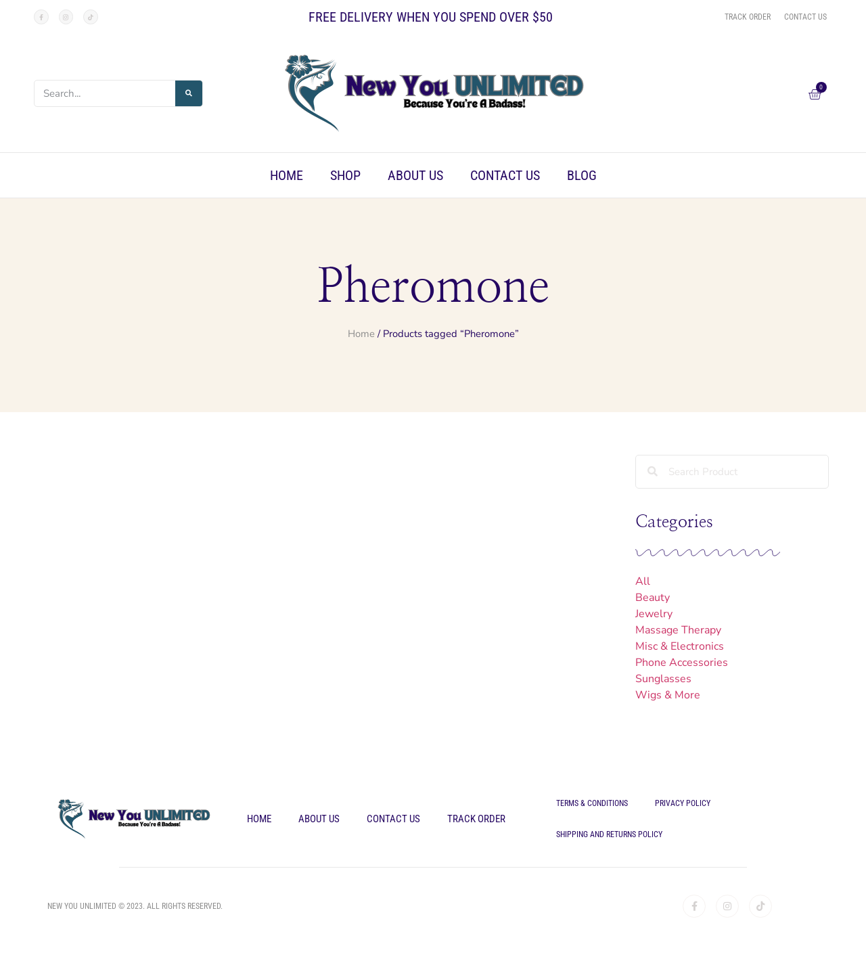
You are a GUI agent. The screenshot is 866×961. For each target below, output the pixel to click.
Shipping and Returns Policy (609, 834)
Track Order (476, 819)
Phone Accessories (681, 662)
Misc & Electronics (679, 646)
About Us (415, 175)
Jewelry (654, 613)
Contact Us (505, 175)
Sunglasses (663, 678)
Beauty (652, 597)
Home (286, 175)
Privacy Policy (682, 803)
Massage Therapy (678, 630)
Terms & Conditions (592, 803)
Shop (345, 175)
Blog (582, 175)
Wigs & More (667, 695)
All (642, 581)
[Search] (188, 93)
